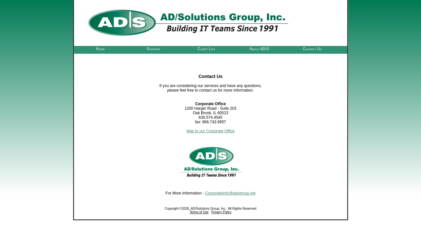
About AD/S (259, 48)
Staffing (153, 48)
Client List (206, 48)
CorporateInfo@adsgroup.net (230, 193)
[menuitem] (100, 48)
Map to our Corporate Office (210, 131)
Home (100, 48)
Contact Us (312, 48)
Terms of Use (199, 212)
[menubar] (206, 48)
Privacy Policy (221, 212)
